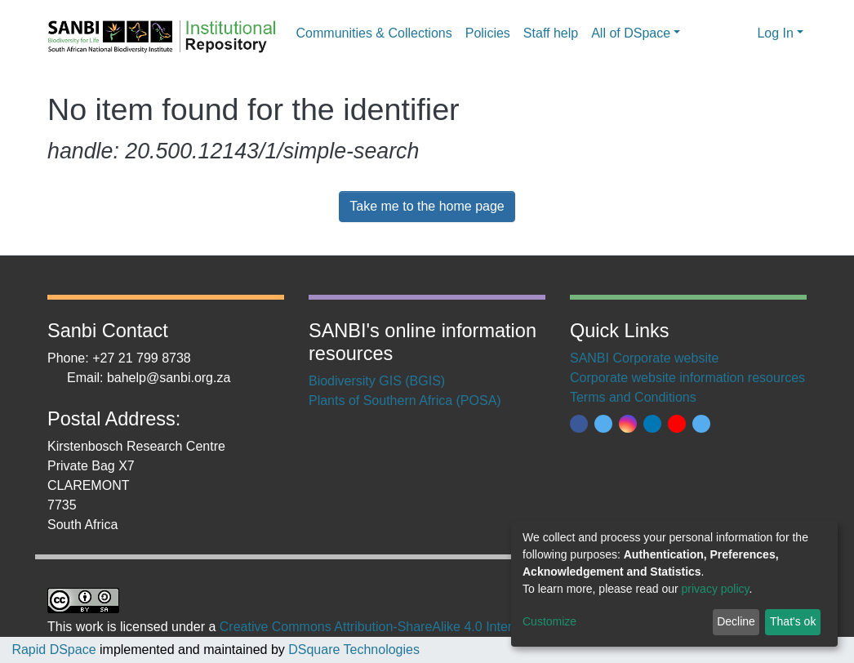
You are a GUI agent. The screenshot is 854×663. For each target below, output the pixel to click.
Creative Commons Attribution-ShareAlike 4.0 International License (413, 627)
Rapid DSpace (53, 649)
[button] (740, 33)
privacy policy (715, 588)
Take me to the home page (426, 206)
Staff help (550, 33)
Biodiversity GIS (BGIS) (377, 381)
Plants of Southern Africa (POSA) (405, 400)
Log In (775, 33)
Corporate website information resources (687, 378)
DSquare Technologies (352, 649)
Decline (736, 621)
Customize (549, 621)
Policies (487, 33)
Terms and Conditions (633, 397)
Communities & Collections (374, 33)
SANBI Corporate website (644, 358)
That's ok (793, 621)
